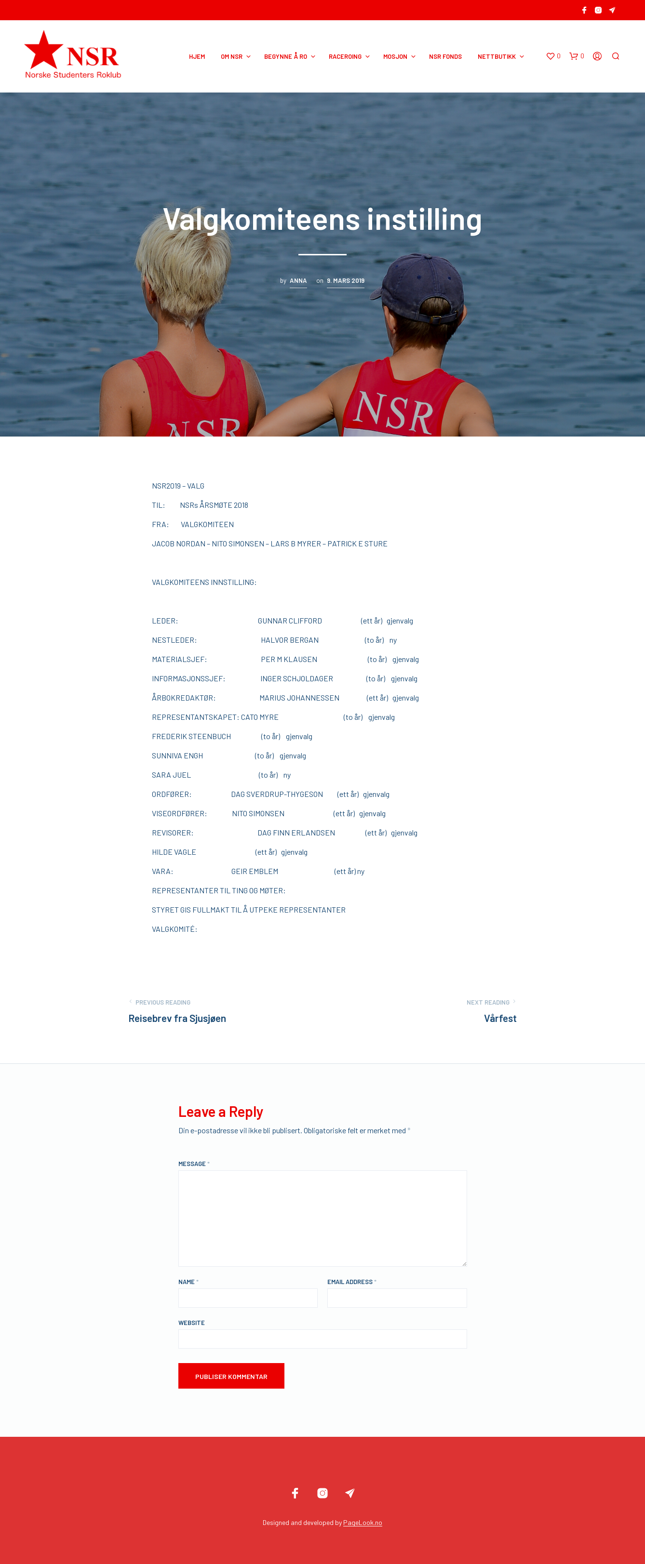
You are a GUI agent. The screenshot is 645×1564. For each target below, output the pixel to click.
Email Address (351, 1282)
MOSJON (395, 56)
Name (188, 1282)
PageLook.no (362, 1522)
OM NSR (231, 56)
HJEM (197, 56)
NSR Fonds (445, 56)
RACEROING (345, 56)
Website (191, 1322)
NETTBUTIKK (497, 56)
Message (194, 1163)
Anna (298, 280)
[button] (553, 56)
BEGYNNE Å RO (285, 56)
